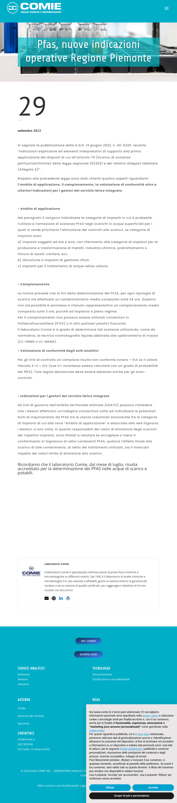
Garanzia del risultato (31, 716)
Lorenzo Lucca (53, 785)
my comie (88, 641)
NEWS (96, 700)
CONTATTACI (26, 733)
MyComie (23, 723)
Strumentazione (102, 674)
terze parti (143, 734)
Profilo (22, 708)
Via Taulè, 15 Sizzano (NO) (34, 749)
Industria (23, 684)
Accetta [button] (153, 787)
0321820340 (25, 744)
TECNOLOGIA (101, 668)
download (88, 654)
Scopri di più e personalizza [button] (131, 795)
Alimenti (23, 679)
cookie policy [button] (96, 730)
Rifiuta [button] (110, 787)
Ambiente (24, 674)
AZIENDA (24, 700)
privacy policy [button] (150, 715)
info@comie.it (26, 739)
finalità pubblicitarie (131, 748)
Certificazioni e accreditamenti (111, 679)
